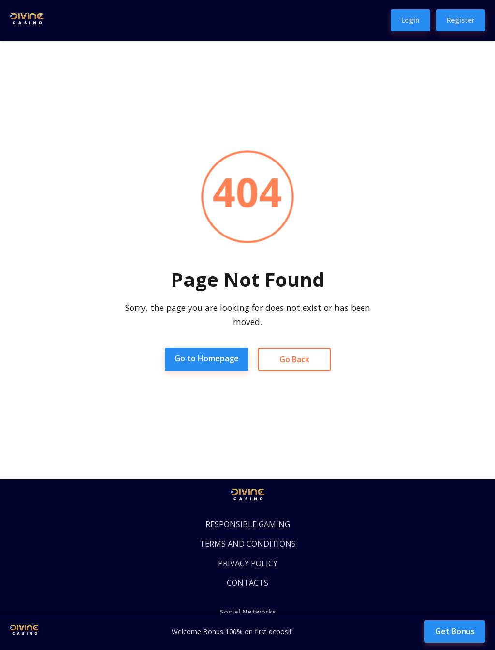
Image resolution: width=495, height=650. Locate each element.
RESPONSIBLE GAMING (247, 524)
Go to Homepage (207, 358)
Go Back (294, 359)
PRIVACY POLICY (247, 563)
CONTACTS (247, 582)
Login (410, 20)
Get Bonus (455, 631)
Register (461, 20)
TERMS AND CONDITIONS (248, 543)
